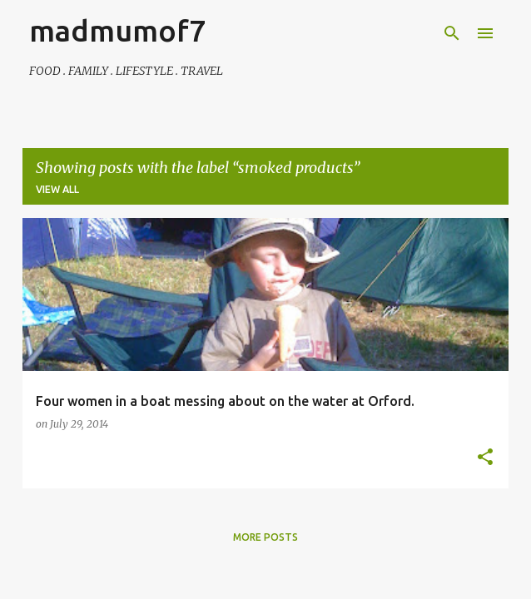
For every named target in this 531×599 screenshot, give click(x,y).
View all (57, 189)
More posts (265, 537)
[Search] (452, 33)
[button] (485, 457)
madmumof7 (117, 30)
